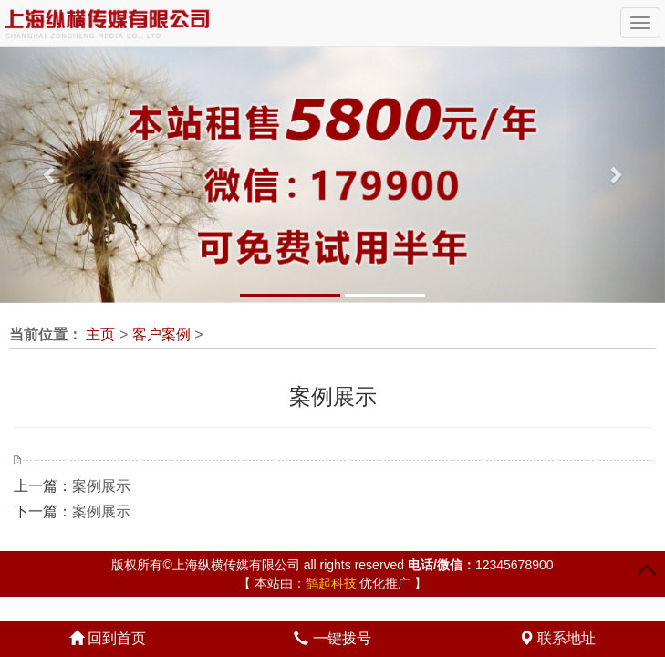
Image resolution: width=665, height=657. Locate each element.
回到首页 (107, 638)
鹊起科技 (331, 583)
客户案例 (161, 334)
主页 (100, 334)
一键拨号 (332, 638)
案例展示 (101, 486)
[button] (49, 174)
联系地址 (557, 638)
